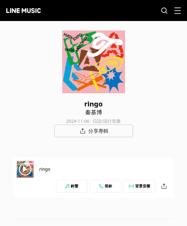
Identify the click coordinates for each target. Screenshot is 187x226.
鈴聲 (71, 186)
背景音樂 (139, 186)
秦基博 (93, 112)
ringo (44, 169)
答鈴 (105, 186)
